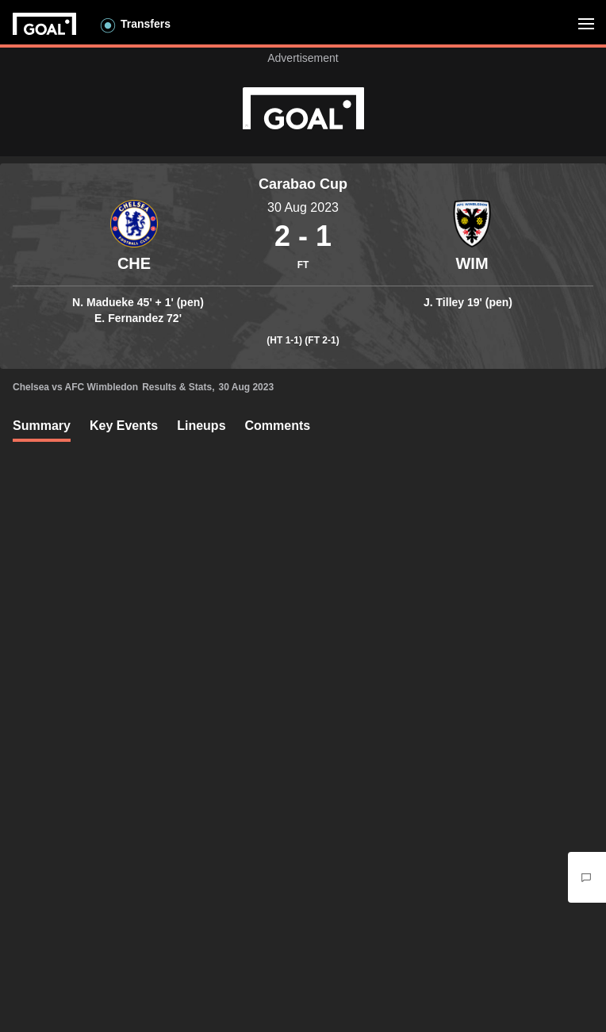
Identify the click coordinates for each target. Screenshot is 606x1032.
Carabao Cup (303, 184)
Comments (278, 425)
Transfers (146, 23)
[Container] (134, 236)
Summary (42, 425)
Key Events (124, 425)
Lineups (201, 425)
